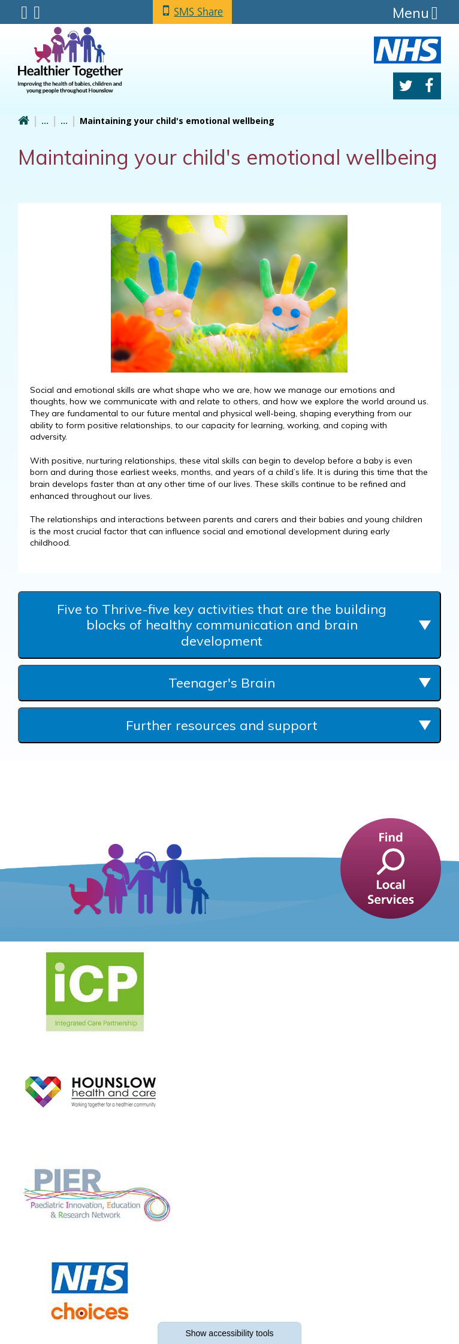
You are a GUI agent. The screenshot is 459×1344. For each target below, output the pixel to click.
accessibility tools (229, 1333)
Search (37, 13)
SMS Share (198, 12)
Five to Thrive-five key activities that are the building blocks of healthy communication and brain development (221, 625)
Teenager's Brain (221, 682)
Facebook (429, 85)
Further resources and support (222, 725)
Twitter (406, 85)
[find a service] (390, 867)
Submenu (24, 13)
